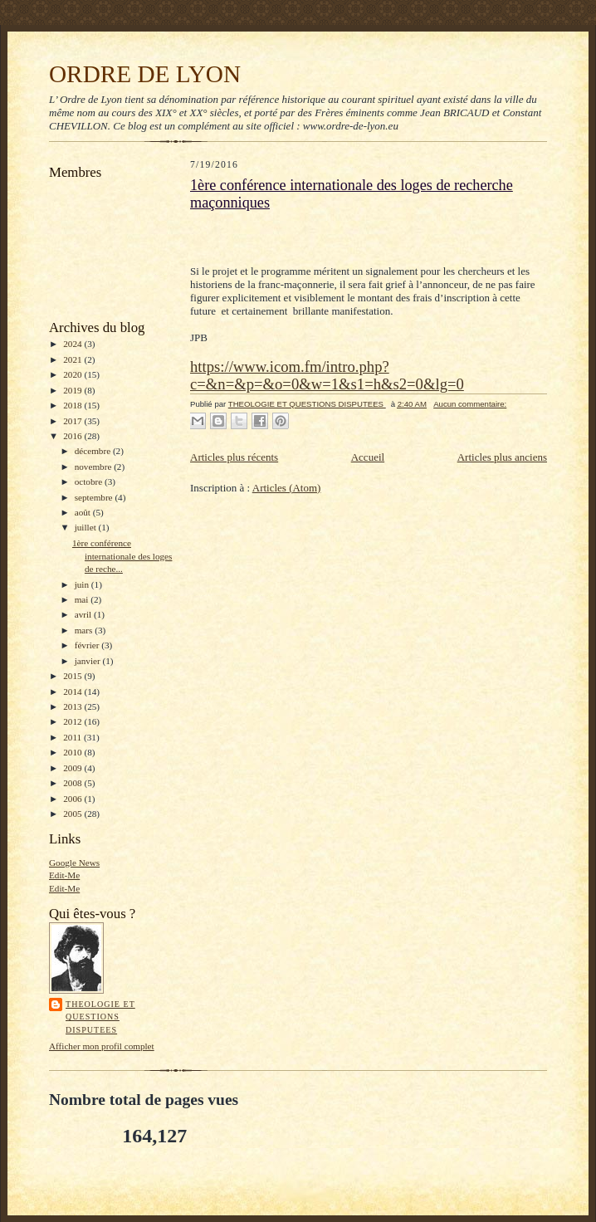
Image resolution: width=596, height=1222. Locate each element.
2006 (73, 799)
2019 (73, 390)
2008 (73, 783)
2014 (73, 692)
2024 (73, 344)
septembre (95, 497)
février (88, 645)
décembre (94, 451)
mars (85, 630)
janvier (89, 661)
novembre (94, 467)
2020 (73, 374)
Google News (74, 863)
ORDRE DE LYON (145, 74)
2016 (73, 436)
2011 (73, 737)
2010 (73, 752)
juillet (87, 527)
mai (83, 599)
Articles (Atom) (286, 487)
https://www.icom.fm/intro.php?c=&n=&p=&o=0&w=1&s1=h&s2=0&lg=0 (327, 375)
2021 (73, 359)
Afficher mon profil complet (101, 1046)
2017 (73, 421)
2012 (73, 721)
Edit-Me (64, 875)
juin (83, 584)
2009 (73, 768)
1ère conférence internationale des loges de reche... (122, 556)
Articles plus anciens (502, 457)
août (84, 512)
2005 (73, 814)
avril (84, 614)
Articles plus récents (234, 457)
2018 (73, 405)
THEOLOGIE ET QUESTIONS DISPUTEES (100, 1017)
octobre (90, 481)
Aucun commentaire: (469, 403)
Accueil (367, 457)
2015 (73, 676)
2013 (73, 706)
